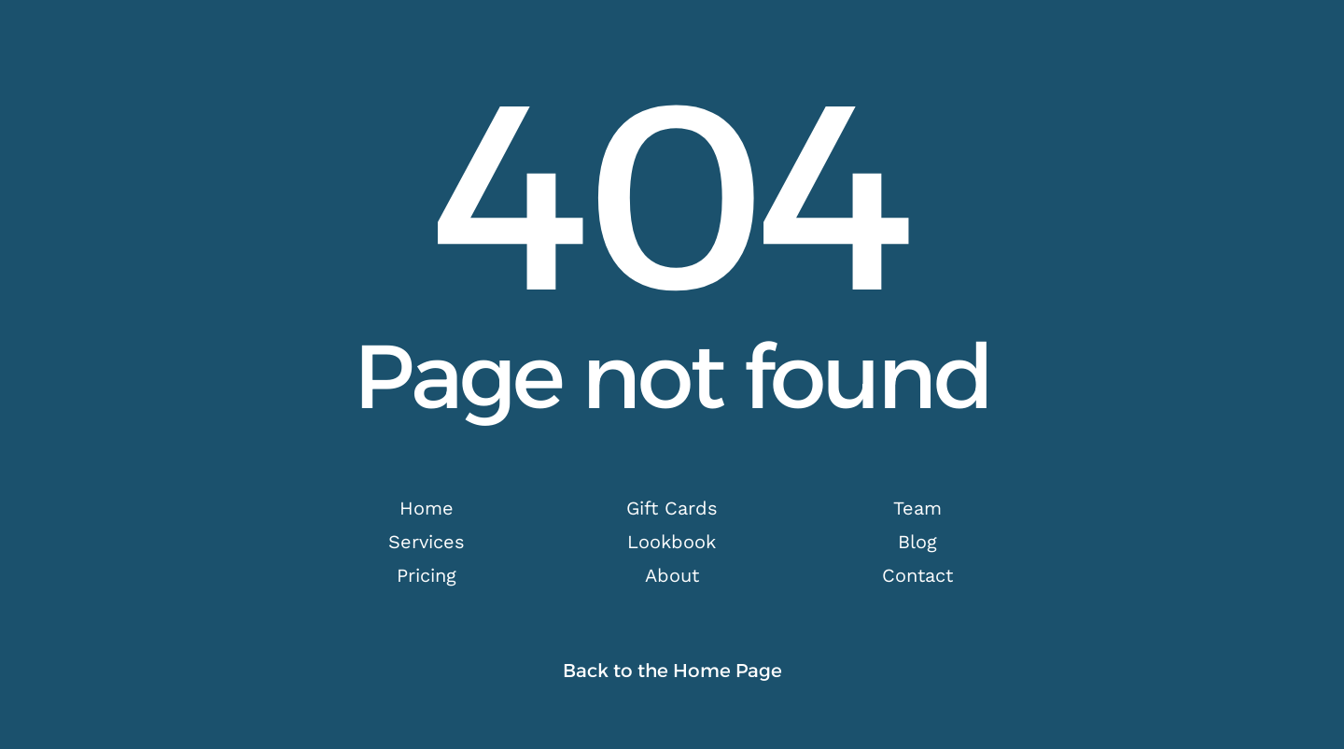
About (672, 575)
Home (426, 508)
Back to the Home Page (672, 670)
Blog (917, 541)
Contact (917, 575)
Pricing (426, 575)
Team (917, 508)
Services (426, 541)
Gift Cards (672, 508)
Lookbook (671, 541)
